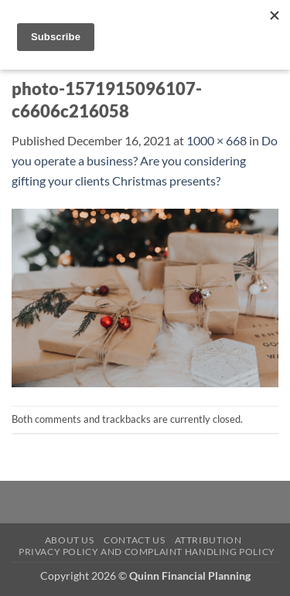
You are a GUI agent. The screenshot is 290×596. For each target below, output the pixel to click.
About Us (69, 540)
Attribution (208, 540)
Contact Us (134, 540)
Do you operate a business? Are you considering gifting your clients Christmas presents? (145, 160)
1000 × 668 (216, 140)
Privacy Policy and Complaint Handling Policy (147, 551)
